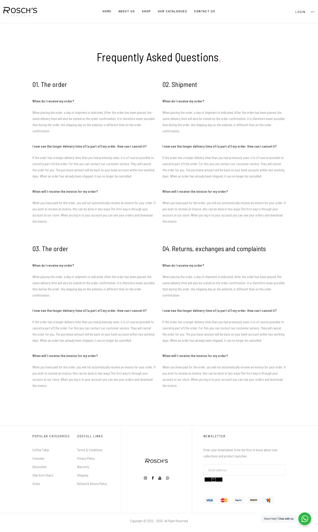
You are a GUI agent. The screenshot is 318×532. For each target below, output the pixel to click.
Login (300, 12)
